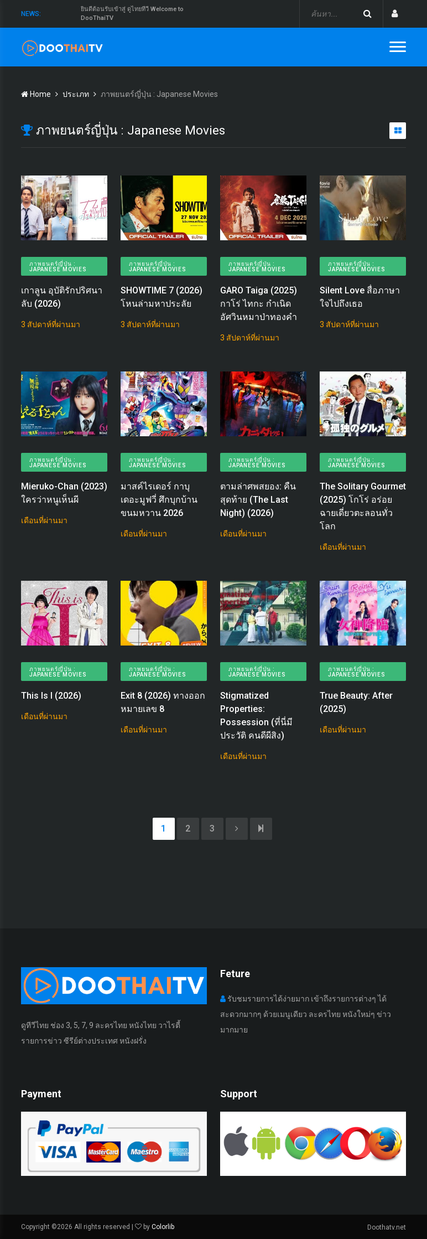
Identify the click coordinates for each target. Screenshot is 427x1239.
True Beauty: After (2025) (356, 702)
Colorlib (163, 1227)
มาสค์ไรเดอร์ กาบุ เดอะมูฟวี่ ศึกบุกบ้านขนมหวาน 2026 (159, 499)
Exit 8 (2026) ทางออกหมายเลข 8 (163, 702)
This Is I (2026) (51, 695)
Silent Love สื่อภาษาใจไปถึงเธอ (360, 297)
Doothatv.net (386, 1227)
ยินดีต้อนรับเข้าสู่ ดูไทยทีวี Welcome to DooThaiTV (132, 14)
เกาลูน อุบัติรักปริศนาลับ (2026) (61, 297)
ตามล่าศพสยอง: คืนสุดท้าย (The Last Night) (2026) (258, 499)
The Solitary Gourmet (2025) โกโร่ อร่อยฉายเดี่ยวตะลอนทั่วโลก (363, 506)
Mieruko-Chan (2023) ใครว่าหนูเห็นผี (64, 493)
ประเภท (76, 94)
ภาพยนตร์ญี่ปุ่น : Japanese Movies (58, 266)
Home (36, 94)
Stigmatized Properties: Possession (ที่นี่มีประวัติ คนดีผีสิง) (256, 715)
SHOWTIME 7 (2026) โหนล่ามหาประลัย (161, 297)
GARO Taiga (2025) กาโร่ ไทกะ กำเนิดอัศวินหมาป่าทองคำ (258, 303)
